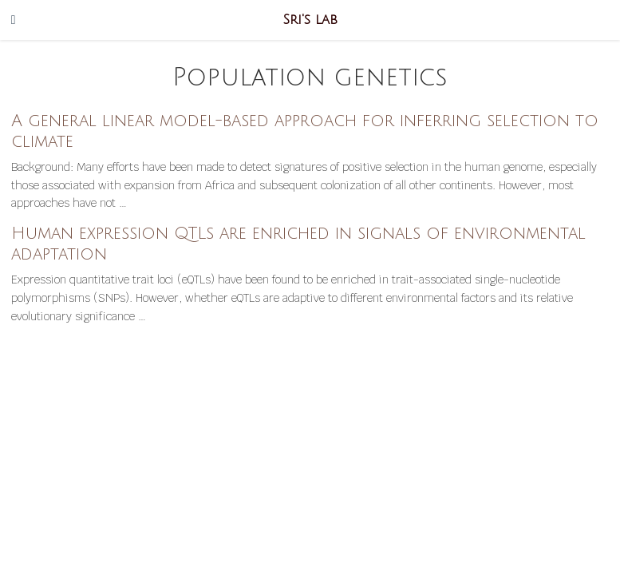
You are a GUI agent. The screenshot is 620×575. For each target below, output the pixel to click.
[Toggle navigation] (13, 20)
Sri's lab (310, 20)
